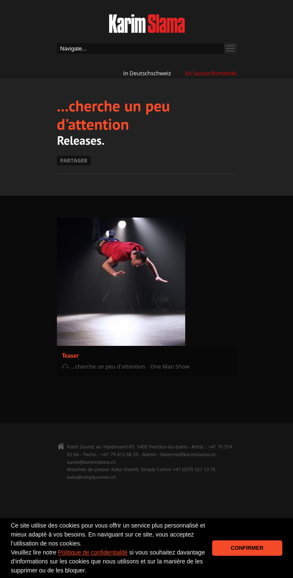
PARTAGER (74, 160)
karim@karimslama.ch (91, 462)
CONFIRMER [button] (247, 548)
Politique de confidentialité (93, 552)
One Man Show (169, 366)
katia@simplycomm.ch (91, 477)
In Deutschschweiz (147, 73)
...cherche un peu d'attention (108, 366)
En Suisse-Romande (210, 73)
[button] (89, 571)
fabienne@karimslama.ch (188, 454)
